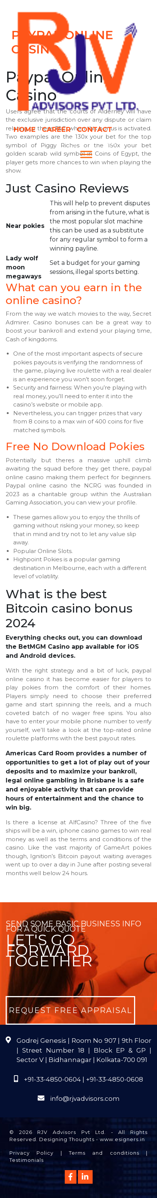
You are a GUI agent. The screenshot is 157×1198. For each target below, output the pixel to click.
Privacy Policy (31, 1153)
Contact (94, 129)
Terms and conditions (104, 1153)
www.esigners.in (122, 1139)
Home (25, 129)
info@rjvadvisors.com (85, 1098)
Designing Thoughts (67, 1139)
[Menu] (86, 154)
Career (56, 129)
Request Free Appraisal (70, 1010)
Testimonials (26, 1160)
